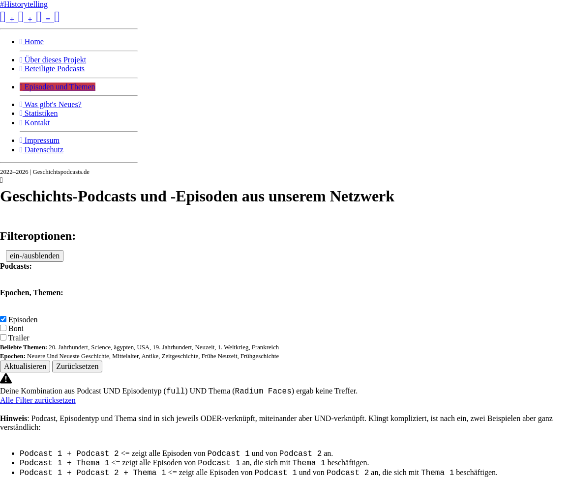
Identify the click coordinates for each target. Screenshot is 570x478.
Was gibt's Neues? (51, 104)
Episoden (23, 319)
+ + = (30, 19)
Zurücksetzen (77, 366)
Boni (16, 328)
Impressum (40, 140)
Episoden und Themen (57, 87)
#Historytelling (24, 4)
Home (32, 41)
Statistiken (39, 113)
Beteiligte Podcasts (52, 68)
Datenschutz (41, 149)
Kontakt (35, 122)
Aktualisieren (25, 366)
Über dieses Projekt (53, 60)
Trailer (19, 338)
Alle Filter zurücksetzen (38, 400)
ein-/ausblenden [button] (35, 256)
